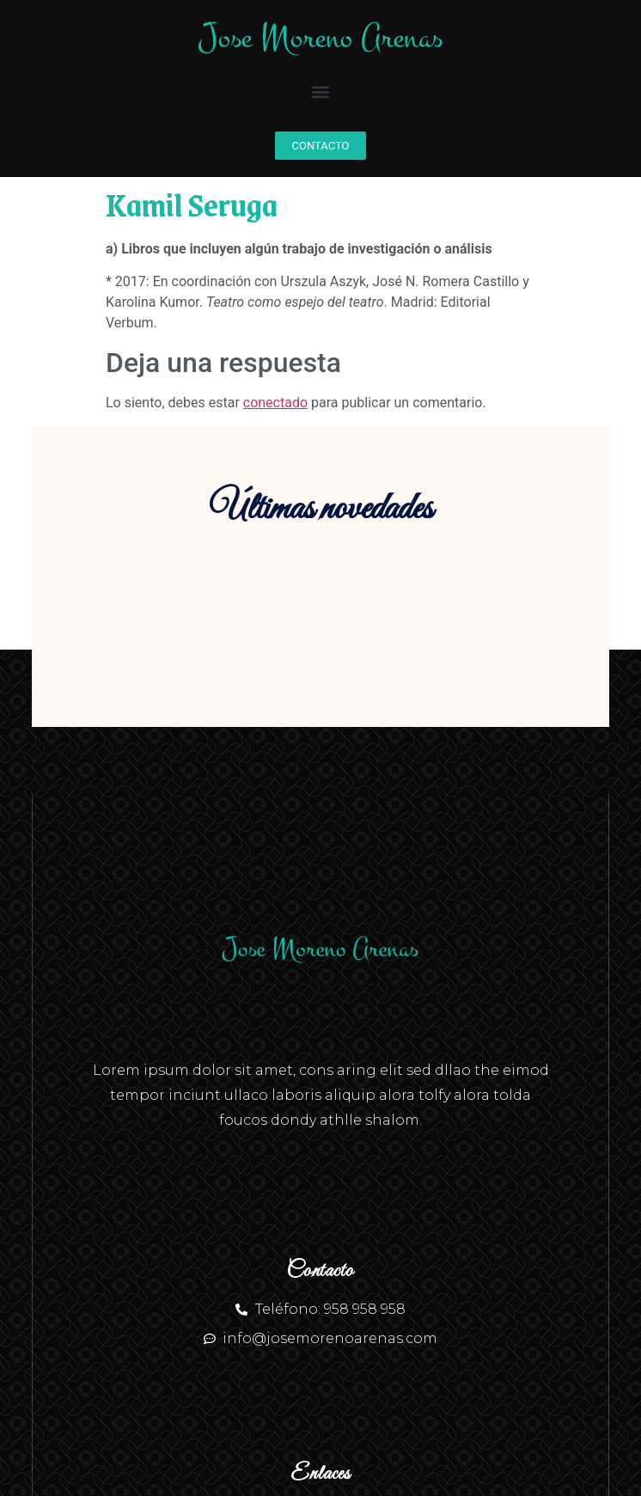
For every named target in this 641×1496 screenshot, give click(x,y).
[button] (321, 91)
